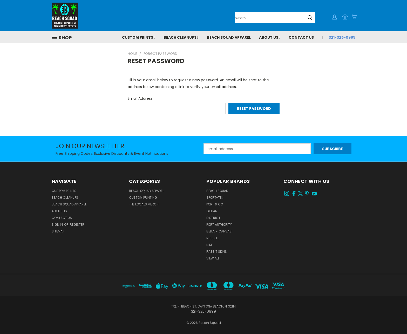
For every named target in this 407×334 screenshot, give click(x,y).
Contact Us (301, 37)
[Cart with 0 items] (354, 16)
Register (77, 224)
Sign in (58, 224)
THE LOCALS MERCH (144, 204)
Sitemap (58, 231)
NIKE (209, 245)
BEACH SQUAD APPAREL (146, 191)
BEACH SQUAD (217, 191)
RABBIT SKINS (216, 251)
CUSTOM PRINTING (143, 197)
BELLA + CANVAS (219, 231)
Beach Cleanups (181, 37)
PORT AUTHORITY (219, 224)
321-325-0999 (342, 37)
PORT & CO (214, 204)
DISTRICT (213, 218)
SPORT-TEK (214, 197)
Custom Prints (138, 37)
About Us (269, 37)
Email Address (140, 98)
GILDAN (211, 211)
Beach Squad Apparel (229, 37)
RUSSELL (212, 238)
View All (212, 258)
